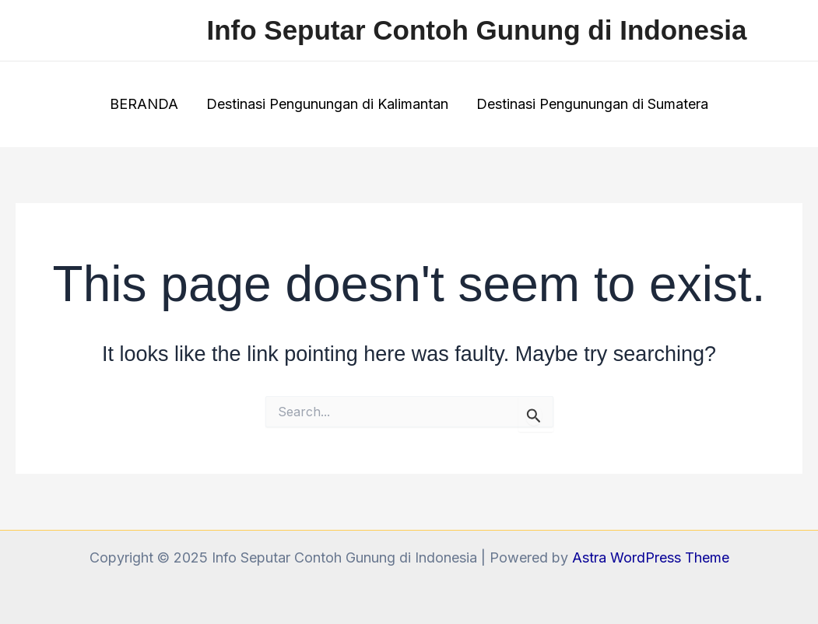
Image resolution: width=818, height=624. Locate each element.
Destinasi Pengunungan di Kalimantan (327, 104)
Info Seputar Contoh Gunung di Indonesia (476, 30)
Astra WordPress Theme (650, 557)
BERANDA (144, 104)
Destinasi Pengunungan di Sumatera (592, 104)
